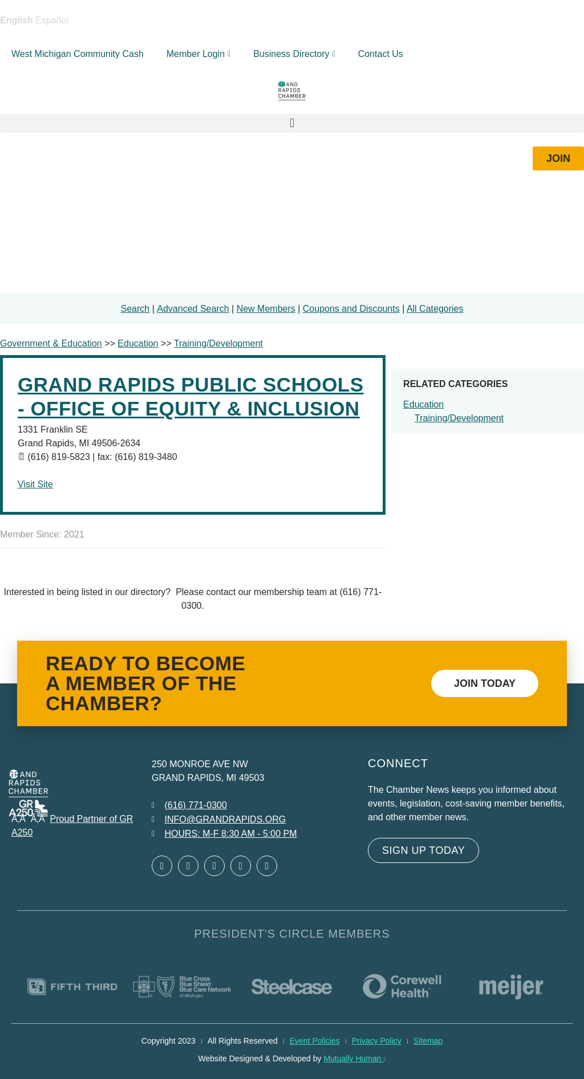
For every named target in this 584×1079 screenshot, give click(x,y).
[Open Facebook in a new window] (162, 866)
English (16, 20)
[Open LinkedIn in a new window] (214, 866)
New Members (266, 308)
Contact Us (380, 54)
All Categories (435, 308)
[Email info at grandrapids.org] (219, 819)
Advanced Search (193, 308)
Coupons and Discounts (351, 308)
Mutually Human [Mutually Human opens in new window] (354, 1058)
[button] (292, 123)
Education (423, 404)
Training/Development (459, 418)
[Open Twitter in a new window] (188, 866)
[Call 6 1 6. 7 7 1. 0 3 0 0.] (189, 805)
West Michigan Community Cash (77, 54)
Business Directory (294, 54)
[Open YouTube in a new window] (267, 866)
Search (135, 308)
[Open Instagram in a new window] (240, 866)
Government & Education (51, 343)
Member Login (198, 54)
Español (51, 20)
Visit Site (35, 484)
